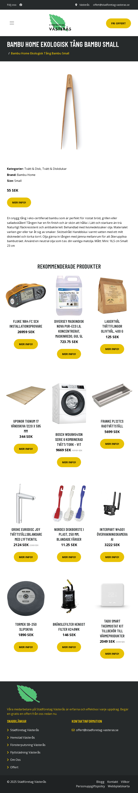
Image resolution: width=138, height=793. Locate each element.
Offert (14, 767)
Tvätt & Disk (32, 169)
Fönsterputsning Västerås (27, 745)
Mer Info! (19, 202)
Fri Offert (118, 23)
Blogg (100, 782)
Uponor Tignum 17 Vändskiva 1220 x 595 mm (26, 426)
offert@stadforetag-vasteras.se (111, 4)
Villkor (125, 782)
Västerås (84, 4)
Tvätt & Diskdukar (54, 169)
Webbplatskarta (119, 786)
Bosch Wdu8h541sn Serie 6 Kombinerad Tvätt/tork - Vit (69, 439)
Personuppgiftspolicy (90, 786)
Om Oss (15, 760)
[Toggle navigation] (12, 23)
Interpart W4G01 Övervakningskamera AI (112, 534)
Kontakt (112, 782)
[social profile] (21, 4)
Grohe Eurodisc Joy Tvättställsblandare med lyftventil (26, 534)
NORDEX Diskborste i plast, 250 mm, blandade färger (69, 534)
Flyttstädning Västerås (25, 752)
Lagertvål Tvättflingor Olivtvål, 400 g (112, 326)
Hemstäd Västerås (22, 738)
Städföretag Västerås (24, 730)
